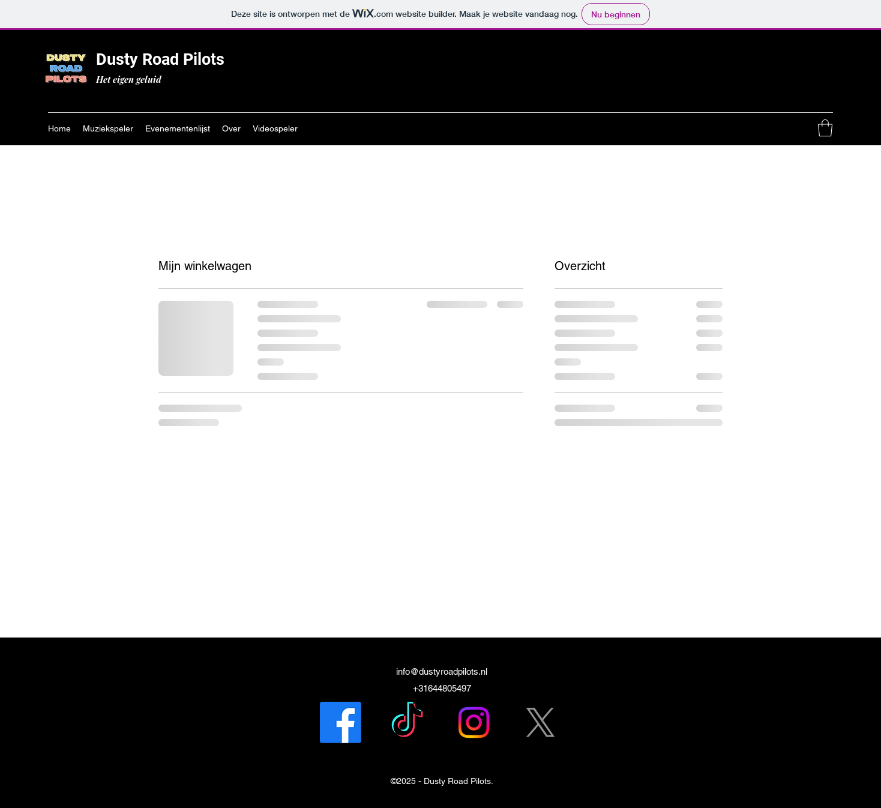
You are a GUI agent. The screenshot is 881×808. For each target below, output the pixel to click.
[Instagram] (474, 722)
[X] (540, 722)
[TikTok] (407, 722)
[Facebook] (340, 722)
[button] (825, 128)
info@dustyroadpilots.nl (441, 671)
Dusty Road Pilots (160, 59)
